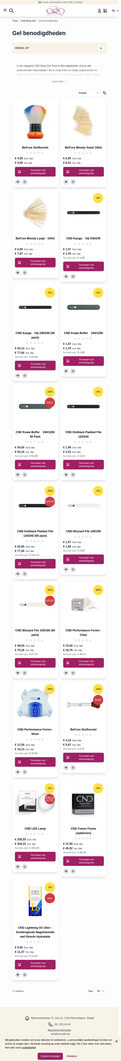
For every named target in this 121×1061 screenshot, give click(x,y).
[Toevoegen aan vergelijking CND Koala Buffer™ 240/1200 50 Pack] (25, 475)
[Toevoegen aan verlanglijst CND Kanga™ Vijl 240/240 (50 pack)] (18, 375)
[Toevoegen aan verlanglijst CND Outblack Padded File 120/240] (66, 475)
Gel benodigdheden (48, 21)
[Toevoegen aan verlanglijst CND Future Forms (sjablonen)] (66, 871)
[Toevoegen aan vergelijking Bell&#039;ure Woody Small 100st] (73, 182)
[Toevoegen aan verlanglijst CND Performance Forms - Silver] (18, 772)
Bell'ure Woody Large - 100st (35, 238)
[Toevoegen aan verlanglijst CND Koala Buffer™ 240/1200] (66, 371)
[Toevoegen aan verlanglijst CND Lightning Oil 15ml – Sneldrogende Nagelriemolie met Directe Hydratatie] (18, 975)
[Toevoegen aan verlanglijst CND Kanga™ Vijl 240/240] (66, 276)
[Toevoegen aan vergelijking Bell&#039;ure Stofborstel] (25, 182)
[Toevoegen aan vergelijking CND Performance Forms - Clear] (73, 673)
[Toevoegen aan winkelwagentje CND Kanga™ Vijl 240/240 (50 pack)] (35, 365)
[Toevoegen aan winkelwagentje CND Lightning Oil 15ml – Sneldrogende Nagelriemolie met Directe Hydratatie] (35, 964)
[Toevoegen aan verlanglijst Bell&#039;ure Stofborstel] (18, 182)
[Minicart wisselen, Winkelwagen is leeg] (105, 11)
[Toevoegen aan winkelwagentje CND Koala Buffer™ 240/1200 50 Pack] (35, 464)
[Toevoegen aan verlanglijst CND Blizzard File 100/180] (66, 569)
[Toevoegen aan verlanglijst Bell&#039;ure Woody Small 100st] (66, 182)
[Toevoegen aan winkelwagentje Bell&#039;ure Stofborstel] (35, 171)
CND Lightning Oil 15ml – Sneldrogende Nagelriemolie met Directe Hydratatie (35, 932)
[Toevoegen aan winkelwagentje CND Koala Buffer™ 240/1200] (83, 361)
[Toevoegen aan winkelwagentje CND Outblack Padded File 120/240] (83, 464)
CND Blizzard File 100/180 (83, 531)
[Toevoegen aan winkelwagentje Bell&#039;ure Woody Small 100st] (83, 171)
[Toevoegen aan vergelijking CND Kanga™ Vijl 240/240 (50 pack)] (25, 375)
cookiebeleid (29, 1047)
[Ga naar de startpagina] (54, 10)
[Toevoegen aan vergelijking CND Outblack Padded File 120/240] (73, 475)
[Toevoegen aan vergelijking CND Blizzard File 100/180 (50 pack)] (25, 673)
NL (115, 10)
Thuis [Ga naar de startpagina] (15, 21)
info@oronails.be (60, 1034)
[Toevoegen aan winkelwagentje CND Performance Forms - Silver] (35, 762)
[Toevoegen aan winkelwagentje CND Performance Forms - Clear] (83, 663)
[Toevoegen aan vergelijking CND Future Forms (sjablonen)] (73, 871)
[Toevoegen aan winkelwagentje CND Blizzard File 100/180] (83, 559)
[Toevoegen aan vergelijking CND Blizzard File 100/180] (73, 569)
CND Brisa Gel (28, 21)
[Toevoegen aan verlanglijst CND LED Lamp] (18, 867)
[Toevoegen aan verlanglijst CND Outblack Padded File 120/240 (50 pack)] (18, 574)
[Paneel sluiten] (116, 1041)
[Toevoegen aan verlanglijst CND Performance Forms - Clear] (66, 673)
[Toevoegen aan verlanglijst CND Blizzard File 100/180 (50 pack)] (18, 673)
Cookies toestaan (50, 1056)
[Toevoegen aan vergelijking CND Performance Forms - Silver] (25, 772)
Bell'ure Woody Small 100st (83, 147)
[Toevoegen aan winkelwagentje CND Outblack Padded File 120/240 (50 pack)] (35, 563)
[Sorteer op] (89, 93)
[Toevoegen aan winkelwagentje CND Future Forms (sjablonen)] (83, 861)
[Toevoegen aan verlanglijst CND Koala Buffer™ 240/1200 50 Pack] (18, 475)
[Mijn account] (99, 11)
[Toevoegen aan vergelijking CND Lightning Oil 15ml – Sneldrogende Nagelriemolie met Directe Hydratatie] (25, 975)
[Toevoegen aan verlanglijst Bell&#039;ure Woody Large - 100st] (18, 273)
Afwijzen (72, 1056)
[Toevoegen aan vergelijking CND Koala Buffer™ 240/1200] (73, 371)
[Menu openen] (5, 10)
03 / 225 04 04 (62, 1024)
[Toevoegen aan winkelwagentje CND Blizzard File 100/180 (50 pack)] (35, 663)
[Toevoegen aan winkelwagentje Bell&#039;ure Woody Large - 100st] (35, 262)
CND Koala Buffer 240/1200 (83, 333)
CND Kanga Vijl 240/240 (83, 238)
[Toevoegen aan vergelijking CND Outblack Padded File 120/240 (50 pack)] (25, 574)
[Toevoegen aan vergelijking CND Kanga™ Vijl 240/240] (73, 276)
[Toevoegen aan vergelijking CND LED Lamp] (25, 867)
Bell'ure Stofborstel (35, 147)
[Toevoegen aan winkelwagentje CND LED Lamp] (35, 856)
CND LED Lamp (35, 828)
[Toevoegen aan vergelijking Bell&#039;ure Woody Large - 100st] (25, 273)
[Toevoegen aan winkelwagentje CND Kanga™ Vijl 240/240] (83, 266)
